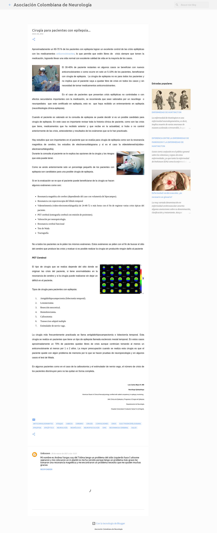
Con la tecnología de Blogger (108, 523)
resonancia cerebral (118, 428)
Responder (46, 469)
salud (134, 428)
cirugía (89, 424)
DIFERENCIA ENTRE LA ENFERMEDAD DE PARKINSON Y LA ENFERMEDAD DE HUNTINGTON (170, 142)
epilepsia (37, 428)
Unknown (45, 453)
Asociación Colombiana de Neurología (53, 4)
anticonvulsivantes (65, 54)
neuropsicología (91, 428)
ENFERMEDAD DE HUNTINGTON (166, 112)
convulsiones (102, 424)
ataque (59, 424)
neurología (62, 428)
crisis (113, 424)
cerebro (79, 424)
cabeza (69, 424)
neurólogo (76, 428)
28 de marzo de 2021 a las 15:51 (64, 453)
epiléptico (49, 428)
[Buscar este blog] (194, 5)
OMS (104, 428)
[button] (33, 39)
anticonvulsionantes (43, 424)
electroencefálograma (130, 424)
